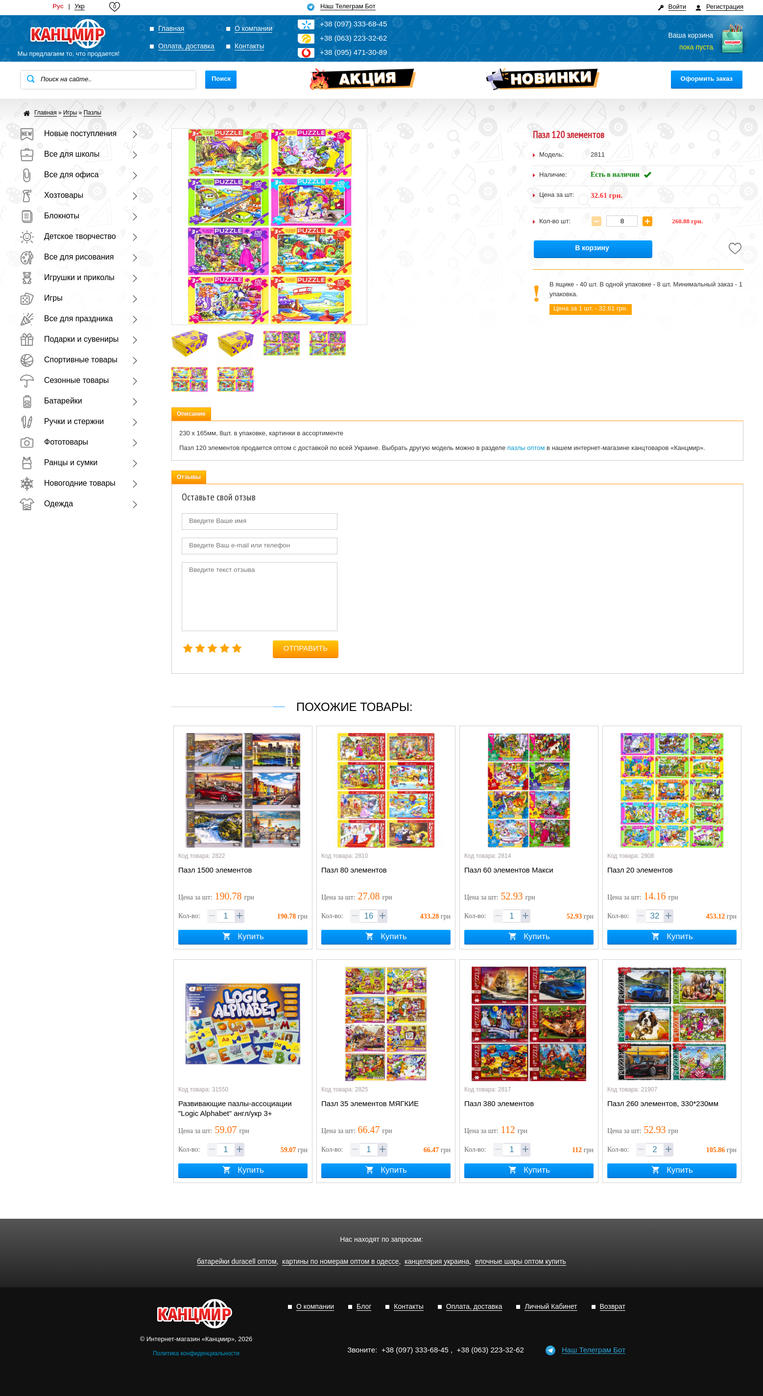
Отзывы (189, 476)
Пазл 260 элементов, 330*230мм (662, 1103)
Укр (79, 6)
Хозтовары (51, 195)
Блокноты (49, 215)
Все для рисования (67, 256)
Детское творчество (68, 236)
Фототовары (54, 442)
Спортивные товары (69, 359)
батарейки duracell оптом (236, 1261)
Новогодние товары (68, 483)
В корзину (592, 248)
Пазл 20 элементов (640, 870)
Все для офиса (59, 174)
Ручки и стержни (62, 421)
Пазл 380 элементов (499, 1103)
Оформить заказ (707, 78)
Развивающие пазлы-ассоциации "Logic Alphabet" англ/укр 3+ (235, 1108)
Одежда (46, 503)
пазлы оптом (526, 447)
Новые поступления (68, 133)
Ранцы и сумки (58, 462)
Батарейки (51, 400)
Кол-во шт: (555, 221)
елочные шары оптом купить (520, 1261)
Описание (191, 413)
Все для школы (59, 154)
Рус (58, 6)
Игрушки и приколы (67, 277)
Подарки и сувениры (69, 339)
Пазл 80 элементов (354, 870)
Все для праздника (66, 318)
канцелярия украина (437, 1261)
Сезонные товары (64, 380)
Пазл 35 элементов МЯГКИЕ (370, 1103)
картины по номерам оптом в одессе (340, 1261)
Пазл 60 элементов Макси (508, 870)
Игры (41, 298)
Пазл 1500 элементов (215, 870)
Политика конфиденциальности (196, 1353)
